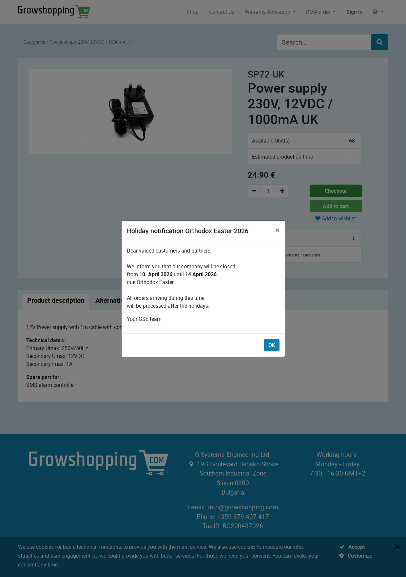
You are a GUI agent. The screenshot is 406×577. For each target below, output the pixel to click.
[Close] (277, 230)
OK (271, 345)
